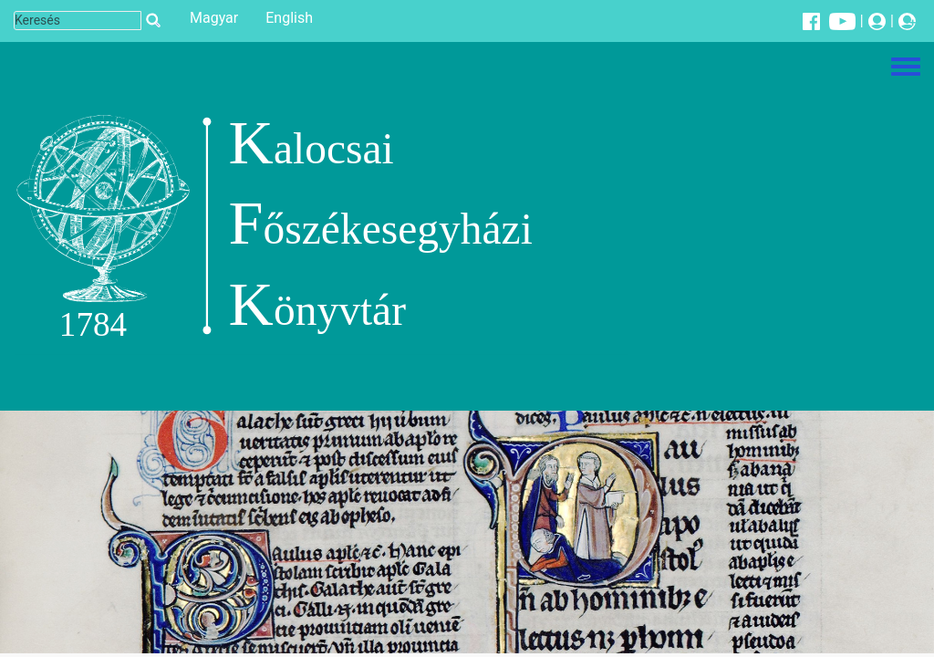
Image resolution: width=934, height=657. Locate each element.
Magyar (214, 17)
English (289, 17)
